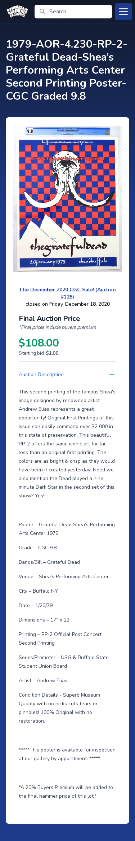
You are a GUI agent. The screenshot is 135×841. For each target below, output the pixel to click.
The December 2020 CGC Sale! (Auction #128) (67, 293)
